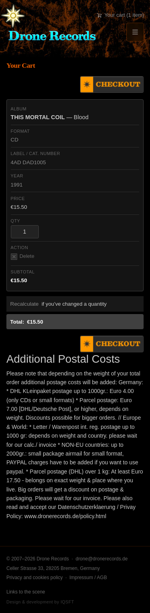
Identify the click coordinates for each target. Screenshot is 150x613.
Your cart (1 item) (120, 15)
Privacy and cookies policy (34, 577)
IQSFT (67, 601)
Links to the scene (25, 592)
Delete (22, 256)
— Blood (50, 117)
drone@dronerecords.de (102, 559)
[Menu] (135, 32)
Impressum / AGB (88, 577)
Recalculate (24, 304)
